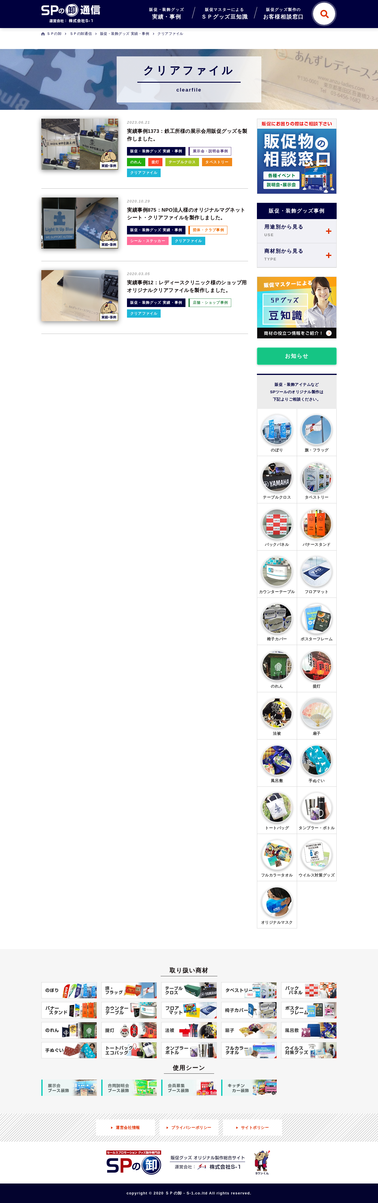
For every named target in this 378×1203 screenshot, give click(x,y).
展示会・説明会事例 (210, 151)
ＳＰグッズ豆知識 (224, 13)
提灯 (155, 162)
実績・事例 (166, 13)
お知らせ (296, 356)
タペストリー (217, 162)
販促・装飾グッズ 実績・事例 (156, 151)
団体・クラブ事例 (208, 230)
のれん (136, 162)
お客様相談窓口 (283, 13)
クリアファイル (143, 173)
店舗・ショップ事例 (210, 303)
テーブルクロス (182, 162)
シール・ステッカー (147, 241)
